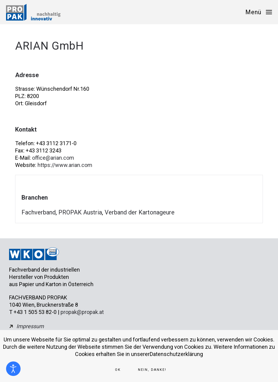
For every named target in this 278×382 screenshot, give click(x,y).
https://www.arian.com (65, 165)
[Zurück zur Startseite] (33, 12)
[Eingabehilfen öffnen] (13, 368)
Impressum (30, 326)
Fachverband (38, 212)
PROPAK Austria (80, 212)
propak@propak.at (82, 312)
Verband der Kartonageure (140, 212)
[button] (258, 12)
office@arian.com (53, 158)
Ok (118, 370)
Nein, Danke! (152, 370)
